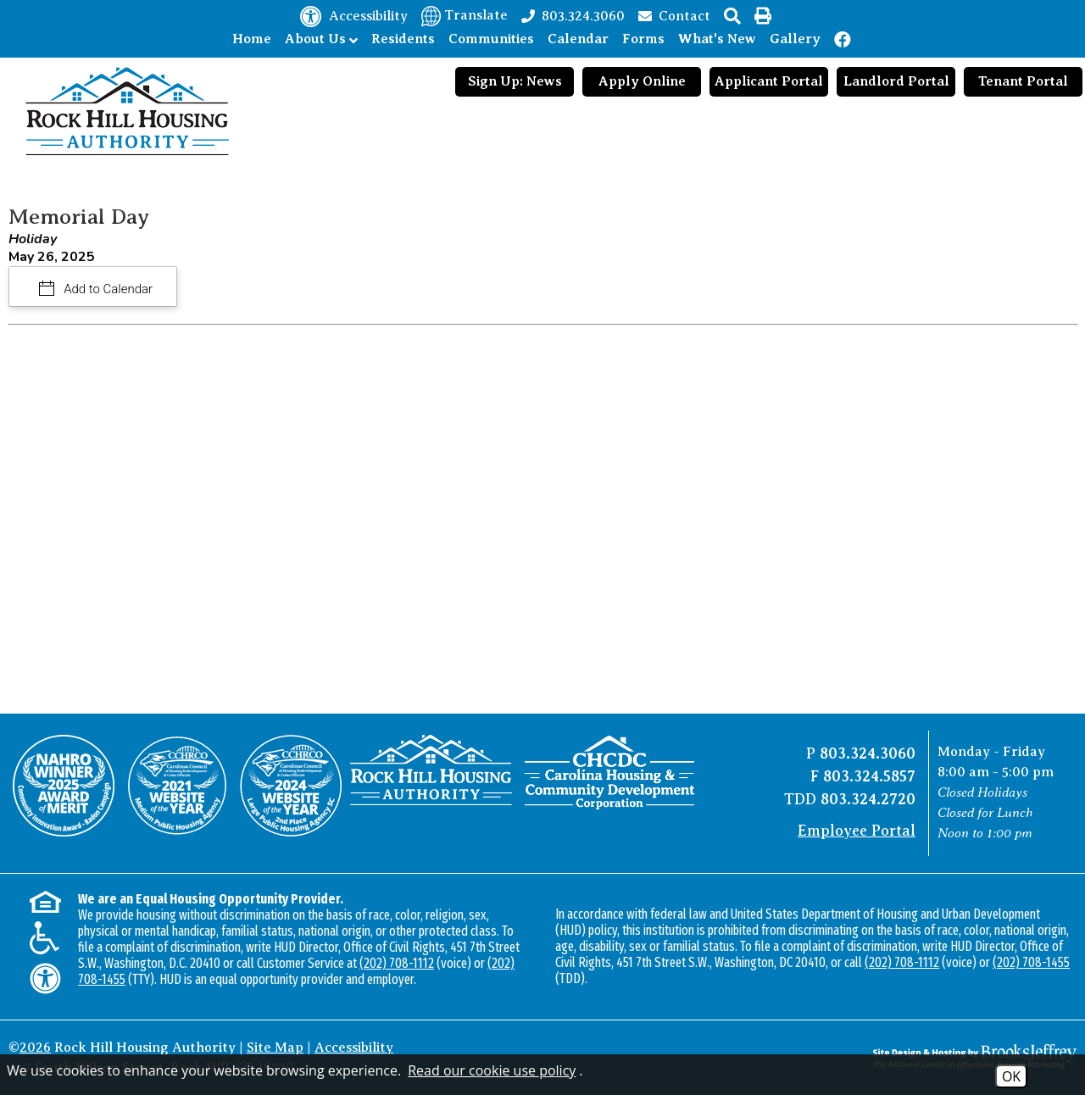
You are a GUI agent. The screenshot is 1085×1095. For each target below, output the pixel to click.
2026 (35, 1047)
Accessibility (353, 1047)
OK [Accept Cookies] (1011, 1076)
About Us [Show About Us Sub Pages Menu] (321, 39)
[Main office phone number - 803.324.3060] (573, 15)
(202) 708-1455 (1031, 962)
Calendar (578, 39)
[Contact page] (674, 15)
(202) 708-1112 (396, 963)
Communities (491, 39)
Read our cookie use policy (492, 1070)
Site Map (275, 1047)
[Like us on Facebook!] (843, 40)
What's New (717, 39)
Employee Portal (856, 830)
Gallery (795, 39)
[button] (732, 16)
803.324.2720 (868, 799)
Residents (403, 39)
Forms (643, 39)
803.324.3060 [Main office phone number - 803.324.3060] (867, 753)
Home (251, 39)
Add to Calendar (107, 289)
